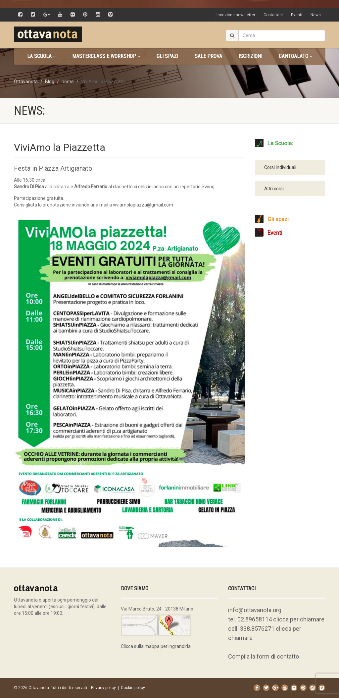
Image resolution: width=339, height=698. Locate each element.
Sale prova (208, 56)
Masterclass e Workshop (106, 56)
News (316, 15)
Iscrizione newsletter (236, 15)
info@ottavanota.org (254, 610)
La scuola (41, 56)
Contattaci (273, 15)
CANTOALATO (295, 56)
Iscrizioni (250, 56)
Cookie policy (133, 687)
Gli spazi (167, 56)
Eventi (296, 15)
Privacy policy (103, 687)
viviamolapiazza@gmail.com (143, 204)
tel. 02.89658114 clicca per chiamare (276, 619)
